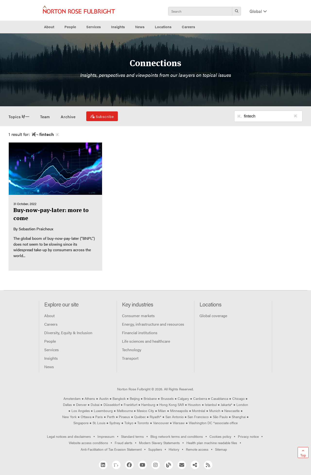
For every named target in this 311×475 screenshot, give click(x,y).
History (174, 449)
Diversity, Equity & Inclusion (68, 332)
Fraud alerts (123, 442)
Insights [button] (118, 26)
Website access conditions (88, 442)
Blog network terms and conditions (176, 436)
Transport (130, 358)
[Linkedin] (103, 465)
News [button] (140, 26)
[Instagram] (155, 465)
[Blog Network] (168, 465)
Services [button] (93, 26)
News (49, 366)
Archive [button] (68, 116)
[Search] (236, 11)
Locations (163, 26)
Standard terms (132, 436)
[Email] (182, 465)
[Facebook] (129, 465)
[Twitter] (116, 465)
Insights (51, 358)
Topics (19, 116)
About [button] (49, 26)
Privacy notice (248, 436)
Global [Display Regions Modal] (258, 11)
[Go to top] (303, 452)
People (70, 26)
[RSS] (208, 465)
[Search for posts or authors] (271, 116)
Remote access (197, 449)
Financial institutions (139, 332)
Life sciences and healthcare (146, 341)
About (49, 315)
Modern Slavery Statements (159, 442)
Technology (131, 349)
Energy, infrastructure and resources (153, 324)
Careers (51, 324)
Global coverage (213, 315)
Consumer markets (138, 315)
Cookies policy (220, 436)
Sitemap (221, 449)
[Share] (195, 465)
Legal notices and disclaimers (69, 436)
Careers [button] (188, 26)
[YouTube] (142, 465)
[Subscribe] (102, 116)
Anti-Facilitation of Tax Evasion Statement (111, 449)
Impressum (105, 436)
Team (45, 116)
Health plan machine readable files (211, 442)
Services (51, 349)
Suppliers (155, 449)
